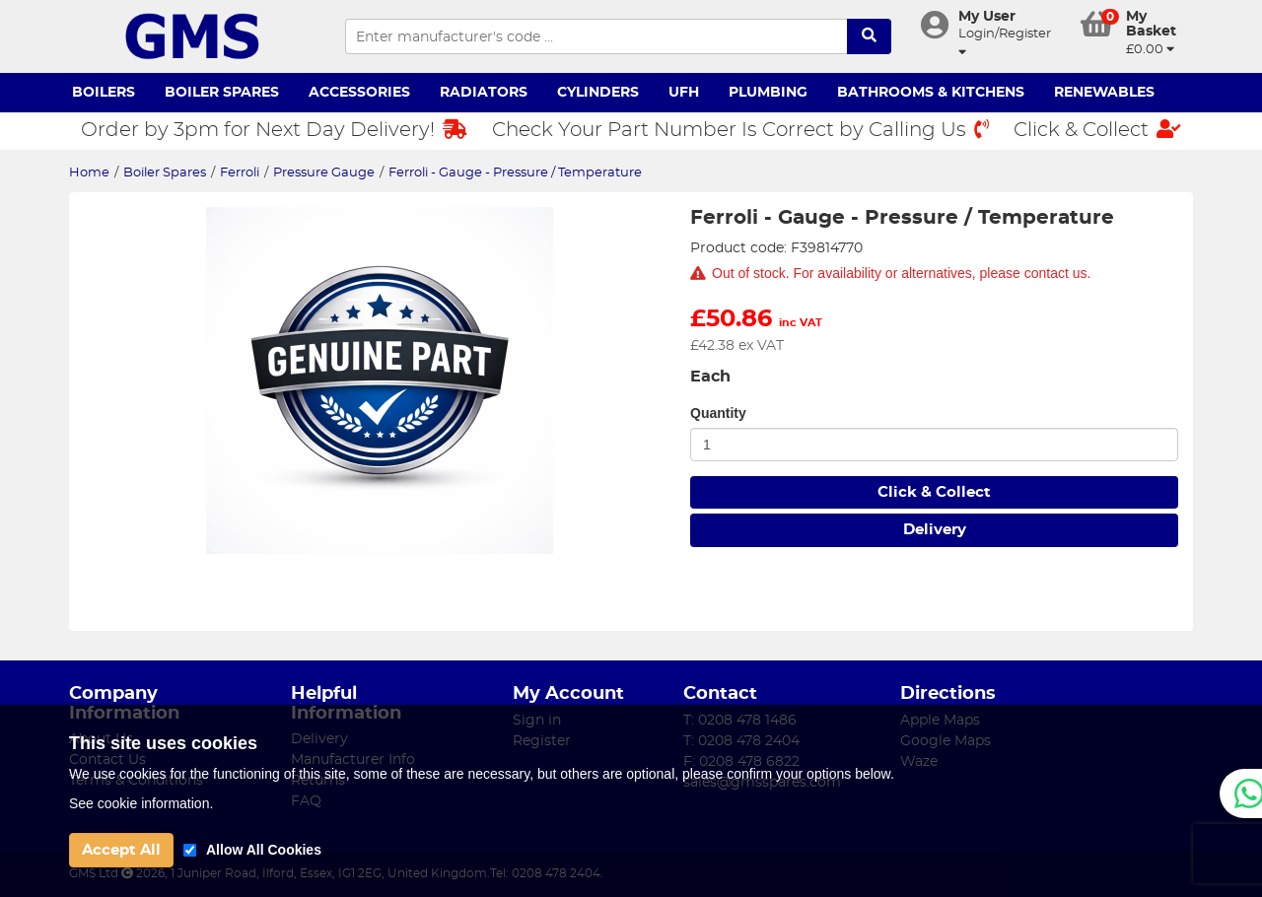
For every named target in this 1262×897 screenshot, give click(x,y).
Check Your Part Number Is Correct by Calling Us (740, 129)
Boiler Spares (222, 93)
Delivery (934, 529)
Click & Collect (1097, 129)
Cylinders (598, 93)
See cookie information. (141, 803)
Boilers (103, 93)
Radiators (483, 93)
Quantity (718, 413)
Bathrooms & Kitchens (930, 93)
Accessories (359, 93)
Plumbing (768, 93)
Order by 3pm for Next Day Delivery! (274, 129)
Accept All (121, 850)
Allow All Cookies (263, 850)
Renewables (1104, 93)
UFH (683, 93)
